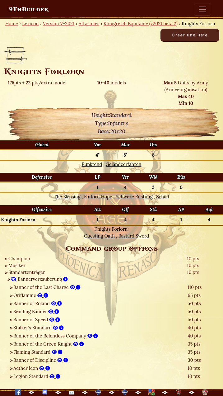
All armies (89, 23)
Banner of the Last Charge (47, 287)
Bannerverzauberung (39, 279)
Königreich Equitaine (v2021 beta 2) (141, 23)
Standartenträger (26, 272)
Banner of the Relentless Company (55, 336)
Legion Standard (36, 376)
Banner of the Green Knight (48, 344)
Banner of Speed (36, 320)
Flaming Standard (38, 352)
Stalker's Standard (38, 328)
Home (11, 23)
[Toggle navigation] (202, 9)
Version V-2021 (58, 23)
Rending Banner (36, 311)
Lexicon (30, 23)
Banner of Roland (37, 303)
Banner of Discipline (40, 360)
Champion (19, 259)
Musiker (17, 265)
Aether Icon (31, 368)
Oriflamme (30, 295)
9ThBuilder (28, 9)
